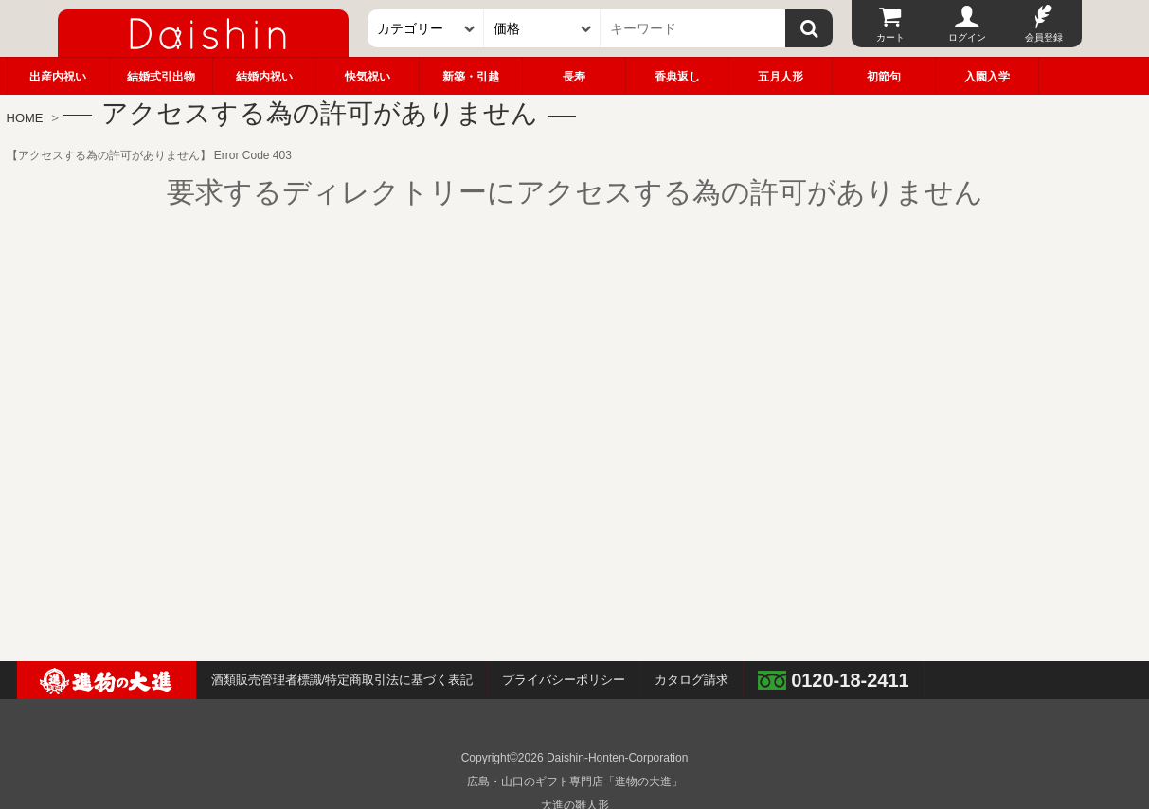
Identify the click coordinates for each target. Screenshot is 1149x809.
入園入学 (987, 76)
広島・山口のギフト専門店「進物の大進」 (575, 781)
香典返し (677, 76)
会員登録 (1044, 37)
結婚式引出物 (161, 76)
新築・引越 (470, 76)
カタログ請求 (691, 680)
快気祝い (367, 76)
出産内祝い (57, 76)
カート (890, 37)
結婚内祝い (264, 76)
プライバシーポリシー (563, 680)
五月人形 (780, 76)
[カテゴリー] (426, 28)
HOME (25, 118)
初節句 (884, 76)
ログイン (967, 37)
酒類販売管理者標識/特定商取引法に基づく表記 (342, 680)
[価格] (542, 28)
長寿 (574, 76)
